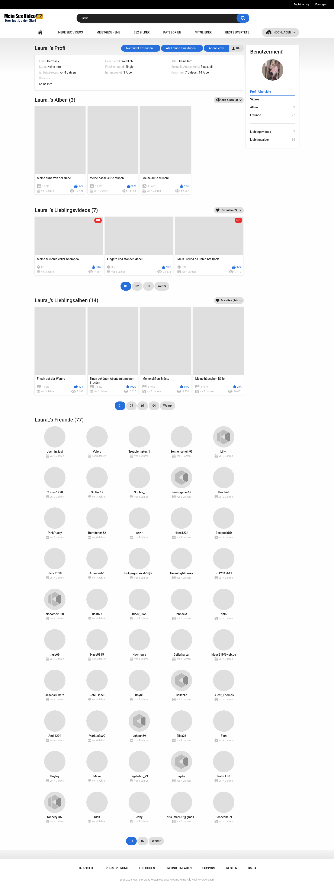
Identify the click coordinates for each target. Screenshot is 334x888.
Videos (254, 99)
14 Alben (205, 72)
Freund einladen (179, 868)
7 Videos (191, 72)
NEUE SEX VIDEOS (70, 32)
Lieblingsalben (272, 140)
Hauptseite (40, 32)
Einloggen (321, 4)
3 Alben (128, 72)
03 (148, 286)
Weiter (162, 286)
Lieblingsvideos (272, 132)
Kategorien (172, 32)
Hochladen (282, 32)
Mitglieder (203, 32)
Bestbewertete (237, 32)
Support (209, 868)
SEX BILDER (142, 32)
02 (137, 286)
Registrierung (301, 4)
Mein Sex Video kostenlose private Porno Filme (159, 879)
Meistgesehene (108, 32)
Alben (272, 107)
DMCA (252, 868)
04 (154, 405)
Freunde (272, 115)
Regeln (231, 868)
